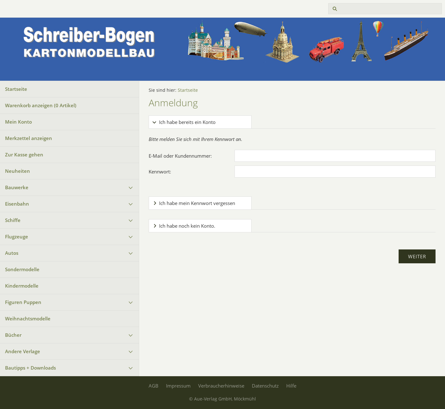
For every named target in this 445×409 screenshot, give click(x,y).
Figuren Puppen (23, 302)
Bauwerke (16, 187)
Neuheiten (17, 171)
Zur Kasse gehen (24, 154)
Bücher (13, 335)
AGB (153, 386)
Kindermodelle (22, 286)
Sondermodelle (22, 269)
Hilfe (291, 386)
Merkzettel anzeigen (28, 138)
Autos (11, 253)
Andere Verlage (22, 351)
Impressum (178, 386)
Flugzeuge (16, 236)
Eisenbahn (17, 204)
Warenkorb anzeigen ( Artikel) (40, 105)
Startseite (16, 89)
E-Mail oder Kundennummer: (180, 156)
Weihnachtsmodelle (27, 318)
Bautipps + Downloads (30, 368)
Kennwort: (160, 171)
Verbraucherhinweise (221, 386)
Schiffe (13, 220)
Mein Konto (18, 122)
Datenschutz (265, 386)
